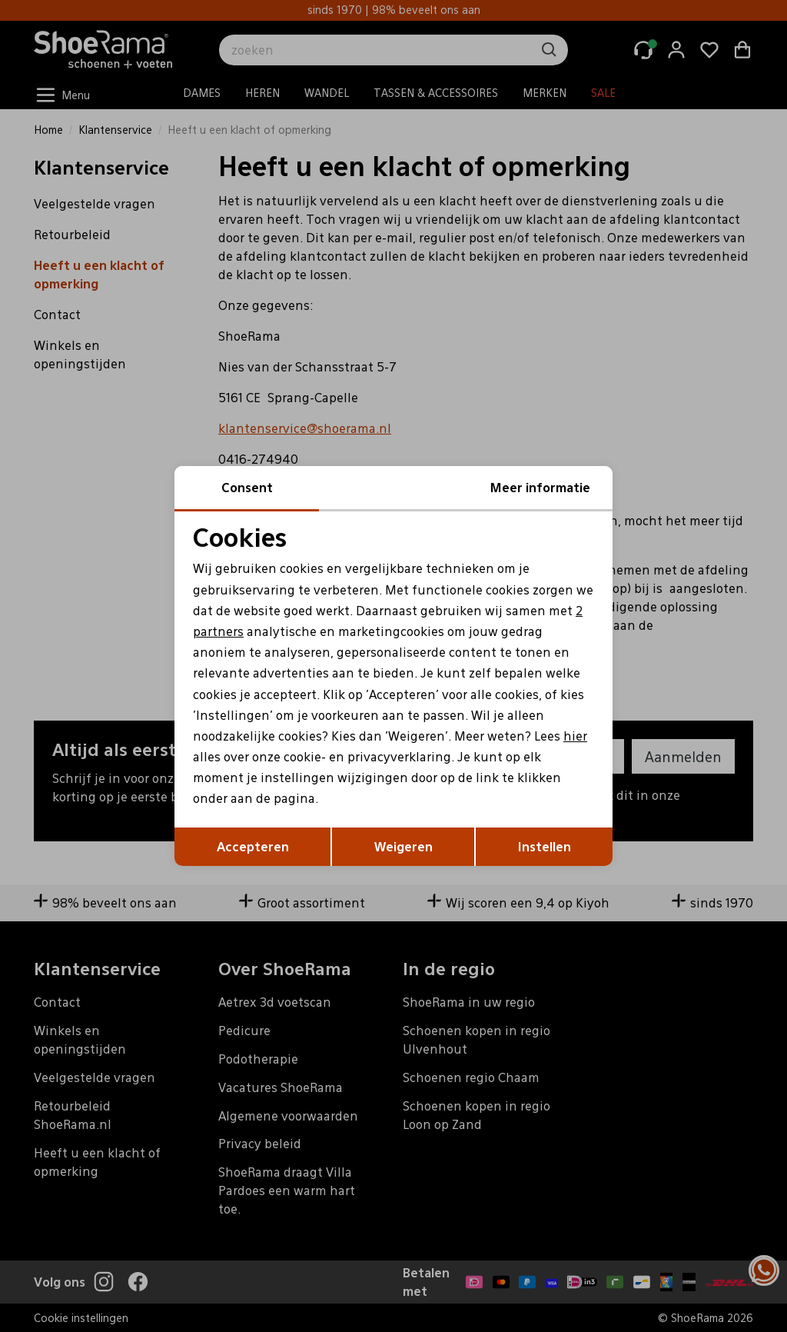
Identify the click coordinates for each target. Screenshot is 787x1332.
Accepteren (253, 846)
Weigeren (403, 846)
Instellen (544, 846)
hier (575, 736)
